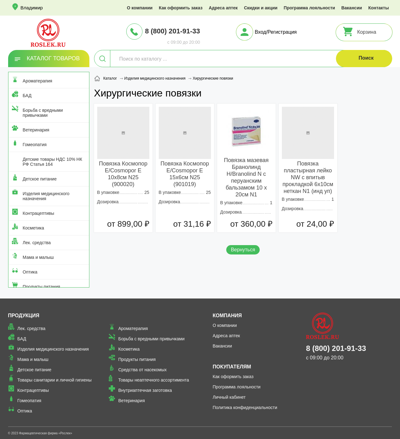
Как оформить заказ (180, 7)
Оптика (30, 271)
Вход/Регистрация (276, 32)
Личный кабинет (229, 397)
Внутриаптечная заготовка (145, 390)
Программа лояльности (309, 7)
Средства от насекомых (142, 369)
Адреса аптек (223, 7)
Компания (227, 315)
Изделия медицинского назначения (46, 196)
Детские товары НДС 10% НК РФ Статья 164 (52, 162)
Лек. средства (37, 242)
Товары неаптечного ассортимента (153, 379)
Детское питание (40, 178)
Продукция (23, 315)
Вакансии (351, 7)
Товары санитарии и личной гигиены (55, 379)
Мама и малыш (38, 257)
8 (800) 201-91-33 (172, 31)
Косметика (33, 227)
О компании (139, 7)
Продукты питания (41, 286)
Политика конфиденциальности (245, 407)
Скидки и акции (261, 7)
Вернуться (243, 249)
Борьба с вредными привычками (43, 113)
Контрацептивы (38, 213)
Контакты (378, 7)
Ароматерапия (37, 80)
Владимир (32, 7)
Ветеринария (36, 129)
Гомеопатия (35, 144)
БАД (27, 95)
